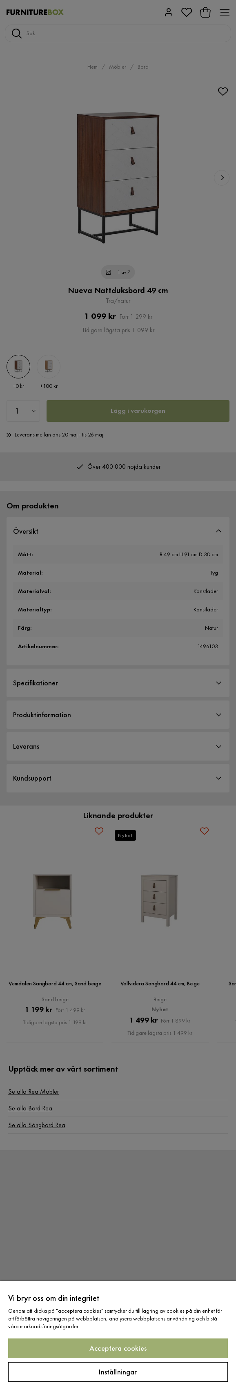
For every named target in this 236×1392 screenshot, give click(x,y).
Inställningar (118, 1371)
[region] (118, 1336)
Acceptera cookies (118, 1348)
